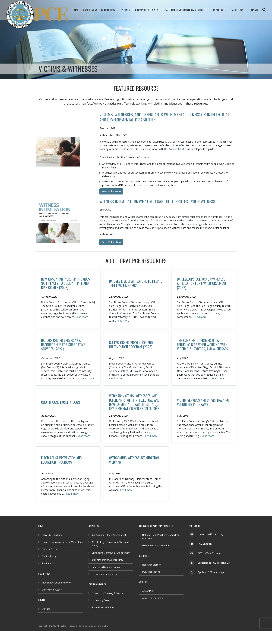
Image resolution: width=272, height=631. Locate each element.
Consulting (108, 10)
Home (76, 10)
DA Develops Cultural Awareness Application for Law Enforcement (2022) (201, 283)
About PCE (148, 590)
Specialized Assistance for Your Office (62, 542)
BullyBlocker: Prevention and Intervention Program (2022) (131, 344)
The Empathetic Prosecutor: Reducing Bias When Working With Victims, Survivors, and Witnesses (202, 344)
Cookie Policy (49, 556)
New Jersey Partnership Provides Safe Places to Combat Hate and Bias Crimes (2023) (65, 283)
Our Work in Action (52, 589)
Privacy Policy (49, 549)
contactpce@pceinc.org (210, 534)
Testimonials (48, 563)
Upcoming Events (101, 600)
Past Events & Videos (103, 607)
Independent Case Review (56, 582)
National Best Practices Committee (186, 10)
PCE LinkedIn (205, 543)
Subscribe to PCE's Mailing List (214, 562)
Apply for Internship (152, 598)
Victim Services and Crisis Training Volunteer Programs (203, 402)
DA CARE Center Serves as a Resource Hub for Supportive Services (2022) (63, 344)
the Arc (168, 149)
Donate (254, 10)
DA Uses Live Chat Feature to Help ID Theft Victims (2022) (135, 283)
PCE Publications (151, 571)
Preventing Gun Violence (105, 574)
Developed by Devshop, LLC (93, 625)
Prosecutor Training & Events (139, 10)
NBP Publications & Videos (156, 545)
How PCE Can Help (52, 534)
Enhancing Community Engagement (111, 552)
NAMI (181, 149)
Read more (81, 317)
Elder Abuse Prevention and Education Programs (61, 460)
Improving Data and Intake (106, 567)
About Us (237, 10)
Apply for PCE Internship (211, 572)
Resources (219, 10)
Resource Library (151, 564)
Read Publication (111, 191)
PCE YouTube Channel (209, 553)
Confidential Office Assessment (109, 534)
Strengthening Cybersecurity (107, 559)
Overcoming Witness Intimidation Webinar (134, 460)
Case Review (90, 10)
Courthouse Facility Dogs (60, 402)
